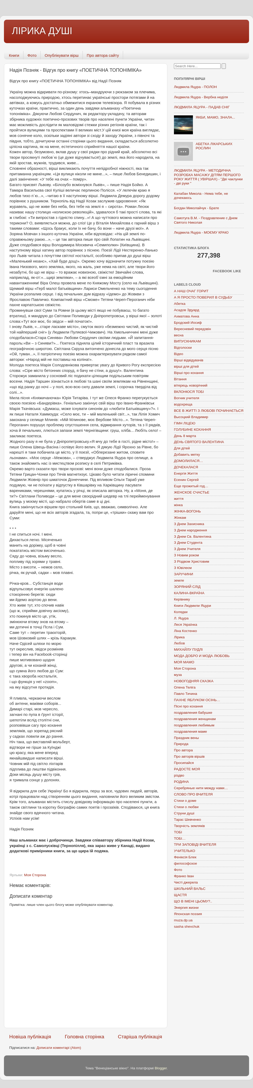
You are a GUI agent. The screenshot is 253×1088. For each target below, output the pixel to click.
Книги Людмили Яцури (192, 606)
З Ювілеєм (183, 568)
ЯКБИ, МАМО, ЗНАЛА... (215, 117)
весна (178, 335)
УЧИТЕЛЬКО (184, 851)
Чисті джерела (186, 882)
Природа (181, 744)
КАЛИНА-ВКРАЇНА (189, 593)
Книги (14, 55)
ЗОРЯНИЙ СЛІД (187, 587)
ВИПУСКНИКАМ (187, 341)
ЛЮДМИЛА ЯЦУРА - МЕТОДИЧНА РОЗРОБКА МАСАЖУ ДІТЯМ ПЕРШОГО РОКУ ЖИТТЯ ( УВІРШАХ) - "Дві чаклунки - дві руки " (208, 176)
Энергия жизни (186, 908)
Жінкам (180, 518)
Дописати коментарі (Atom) (58, 1048)
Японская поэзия (188, 914)
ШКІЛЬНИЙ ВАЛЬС (190, 889)
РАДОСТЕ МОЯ (187, 769)
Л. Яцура (181, 618)
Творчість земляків (189, 826)
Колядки (181, 612)
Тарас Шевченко (187, 820)
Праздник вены (186, 738)
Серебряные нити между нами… (201, 788)
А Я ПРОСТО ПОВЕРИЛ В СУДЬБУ (203, 297)
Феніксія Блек (185, 857)
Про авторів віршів (189, 756)
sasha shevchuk (187, 926)
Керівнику (182, 599)
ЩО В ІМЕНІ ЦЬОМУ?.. (193, 901)
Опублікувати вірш (62, 55)
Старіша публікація (140, 1036)
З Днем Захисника (189, 524)
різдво (179, 775)
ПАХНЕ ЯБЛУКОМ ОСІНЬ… (197, 700)
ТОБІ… (180, 838)
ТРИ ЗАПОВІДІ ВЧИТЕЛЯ (195, 844)
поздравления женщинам (195, 719)
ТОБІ (178, 832)
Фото (31, 55)
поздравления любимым (194, 725)
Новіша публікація (30, 1036)
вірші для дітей (186, 366)
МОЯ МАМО (184, 662)
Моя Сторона (35, 875)
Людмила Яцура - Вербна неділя (201, 97)
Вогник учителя (186, 398)
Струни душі (184, 813)
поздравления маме (190, 731)
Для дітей (182, 448)
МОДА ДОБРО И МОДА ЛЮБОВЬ (202, 656)
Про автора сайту (103, 55)
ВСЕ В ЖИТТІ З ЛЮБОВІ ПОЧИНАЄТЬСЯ (208, 411)
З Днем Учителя (187, 549)
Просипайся (184, 763)
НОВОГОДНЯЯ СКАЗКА (193, 681)
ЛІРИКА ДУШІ (42, 30)
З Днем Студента (188, 543)
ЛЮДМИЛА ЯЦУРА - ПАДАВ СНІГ (202, 107)
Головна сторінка (84, 1036)
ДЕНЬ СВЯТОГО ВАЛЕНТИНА (199, 442)
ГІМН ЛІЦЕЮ (184, 423)
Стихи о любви (186, 807)
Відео (178, 354)
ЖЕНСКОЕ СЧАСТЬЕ (191, 492)
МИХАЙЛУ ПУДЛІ (188, 649)
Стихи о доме (185, 801)
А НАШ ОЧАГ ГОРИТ (191, 291)
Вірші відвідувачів (188, 360)
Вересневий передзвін (192, 329)
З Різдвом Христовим (191, 561)
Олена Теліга (185, 687)
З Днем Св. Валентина (192, 536)
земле (179, 580)
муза (178, 675)
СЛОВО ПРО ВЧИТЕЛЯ (193, 794)
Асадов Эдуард (186, 310)
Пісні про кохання (188, 706)
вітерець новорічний (190, 385)
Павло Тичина (185, 694)
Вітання (180, 379)
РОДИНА (181, 782)
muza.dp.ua (183, 920)
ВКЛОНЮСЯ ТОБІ (189, 392)
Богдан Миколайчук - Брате (196, 208)
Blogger (161, 1068)
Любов (179, 643)
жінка (178, 505)
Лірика (179, 637)
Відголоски (183, 348)
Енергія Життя (186, 473)
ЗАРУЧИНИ (183, 574)
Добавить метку (187, 454)
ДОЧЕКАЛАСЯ (186, 467)
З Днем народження (190, 530)
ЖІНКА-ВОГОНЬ (187, 511)
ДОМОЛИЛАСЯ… (188, 461)
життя (178, 499)
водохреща (183, 404)
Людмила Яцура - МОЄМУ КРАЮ (201, 232)
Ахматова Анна (186, 316)
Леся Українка (185, 625)
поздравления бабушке (193, 713)
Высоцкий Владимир (191, 417)
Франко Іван (184, 876)
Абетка (180, 304)
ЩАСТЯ (180, 895)
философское (185, 863)
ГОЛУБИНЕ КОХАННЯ (192, 430)
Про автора (183, 750)
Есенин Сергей (186, 480)
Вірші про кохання (189, 373)
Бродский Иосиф (188, 323)
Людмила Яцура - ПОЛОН (195, 87)
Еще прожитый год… (191, 486)
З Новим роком (186, 555)
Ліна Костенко (185, 631)
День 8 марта (185, 436)
